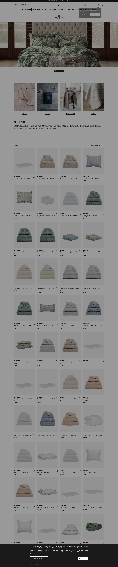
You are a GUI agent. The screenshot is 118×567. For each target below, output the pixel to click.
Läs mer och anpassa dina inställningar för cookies (39, 561)
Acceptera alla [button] (83, 558)
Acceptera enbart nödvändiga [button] (39, 558)
